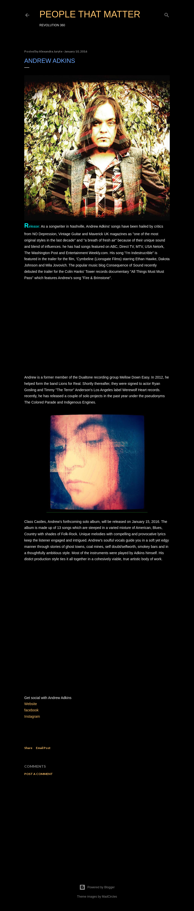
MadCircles (109, 896)
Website (30, 704)
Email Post (43, 748)
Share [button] (28, 748)
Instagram (32, 716)
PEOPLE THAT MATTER (89, 14)
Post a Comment (38, 774)
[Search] (167, 14)
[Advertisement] (97, 823)
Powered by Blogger (97, 887)
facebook (31, 710)
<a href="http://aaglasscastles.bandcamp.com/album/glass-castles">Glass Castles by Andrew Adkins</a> (97, 627)
